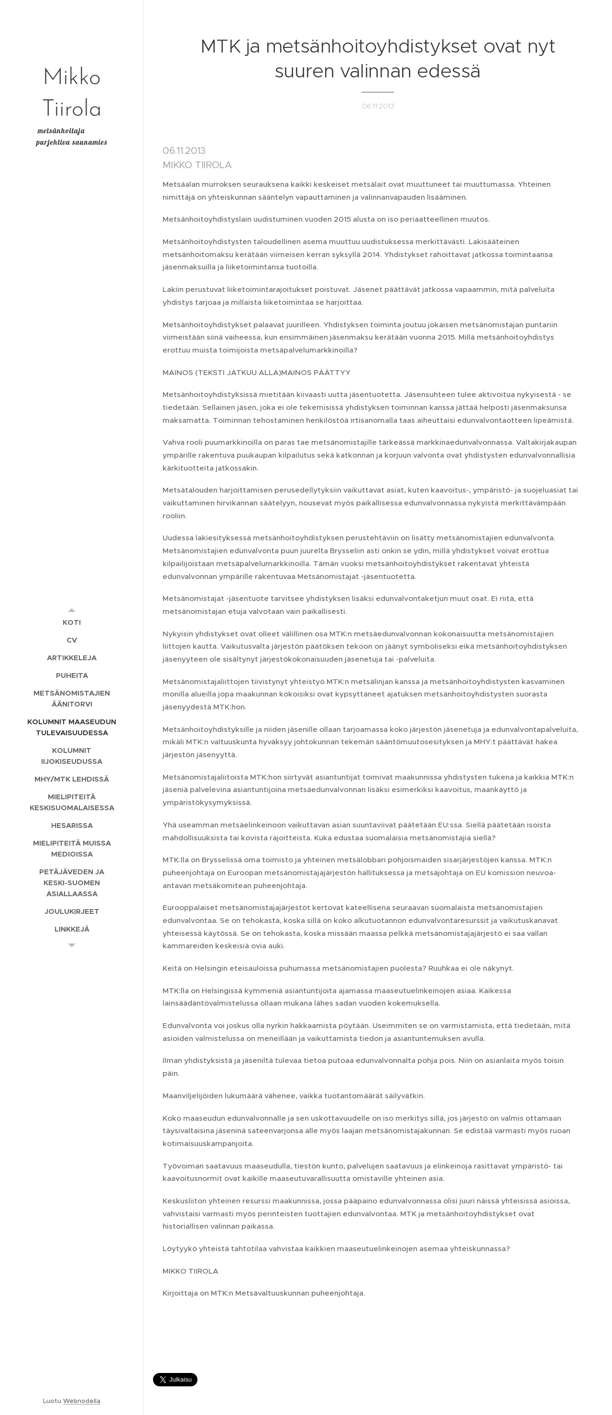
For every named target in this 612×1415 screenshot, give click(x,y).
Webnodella (81, 1401)
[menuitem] (72, 622)
